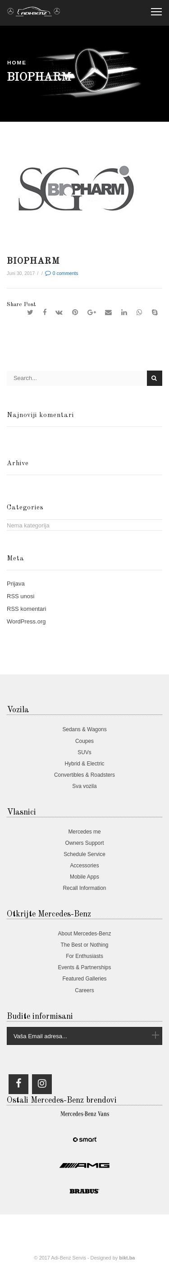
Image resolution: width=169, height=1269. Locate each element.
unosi (20, 596)
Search (154, 378)
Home (17, 62)
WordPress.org (26, 621)
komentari (26, 608)
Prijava (16, 583)
